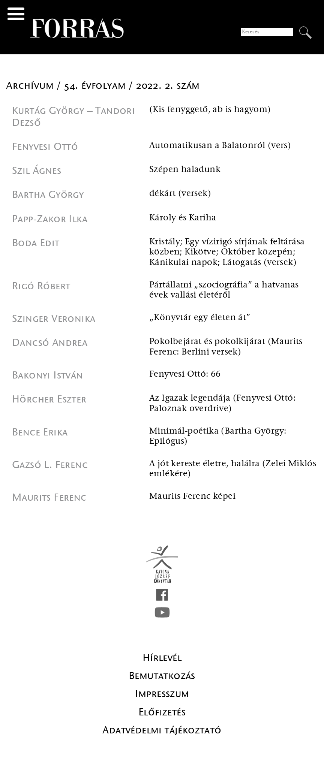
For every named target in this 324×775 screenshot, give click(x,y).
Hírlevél (162, 657)
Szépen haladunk (184, 169)
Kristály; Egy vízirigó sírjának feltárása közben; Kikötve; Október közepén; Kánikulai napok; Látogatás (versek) (226, 252)
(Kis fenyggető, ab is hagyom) (210, 109)
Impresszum (162, 693)
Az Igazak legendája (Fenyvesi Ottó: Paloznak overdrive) (222, 403)
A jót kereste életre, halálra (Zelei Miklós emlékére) (232, 469)
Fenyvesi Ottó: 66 (185, 374)
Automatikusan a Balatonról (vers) (220, 145)
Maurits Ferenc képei (192, 496)
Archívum (31, 85)
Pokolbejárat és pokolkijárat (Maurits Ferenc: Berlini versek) (226, 347)
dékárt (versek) (180, 193)
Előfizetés (162, 712)
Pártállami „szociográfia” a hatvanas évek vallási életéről (223, 290)
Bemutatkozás (162, 675)
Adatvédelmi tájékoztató (161, 730)
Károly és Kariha (182, 218)
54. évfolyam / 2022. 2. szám (132, 85)
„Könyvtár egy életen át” (200, 317)
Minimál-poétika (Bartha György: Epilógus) (217, 436)
